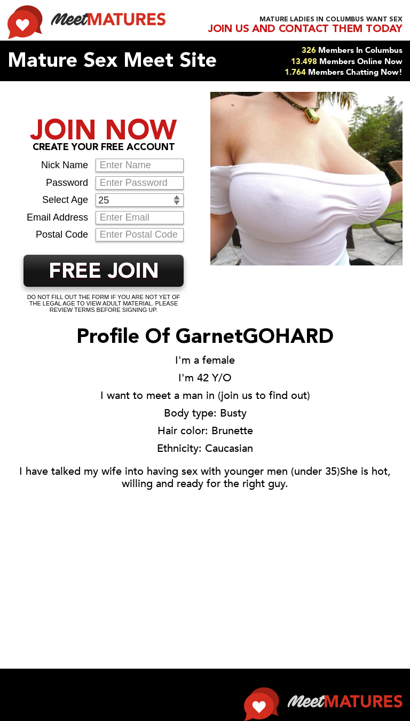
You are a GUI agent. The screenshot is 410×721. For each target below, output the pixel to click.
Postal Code (62, 234)
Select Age (65, 199)
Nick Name (64, 165)
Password (67, 182)
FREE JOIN (104, 272)
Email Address (57, 217)
